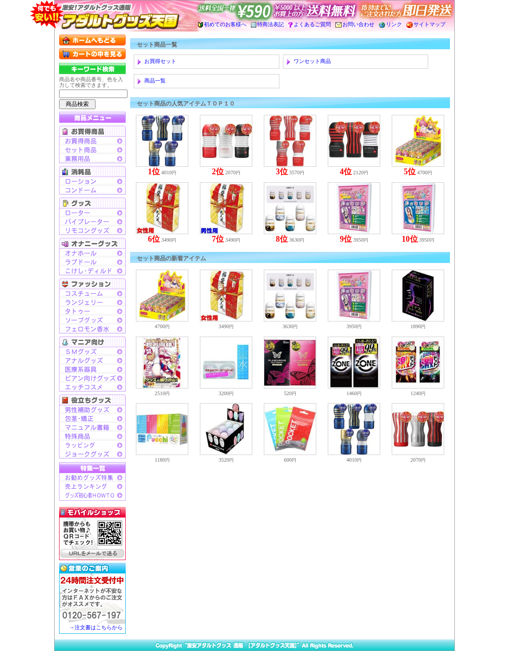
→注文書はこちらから (96, 627)
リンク (390, 24)
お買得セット (160, 61)
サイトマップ (425, 24)
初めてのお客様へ (222, 24)
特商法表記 (267, 24)
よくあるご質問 (309, 24)
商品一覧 (155, 81)
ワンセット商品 (312, 61)
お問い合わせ (354, 24)
